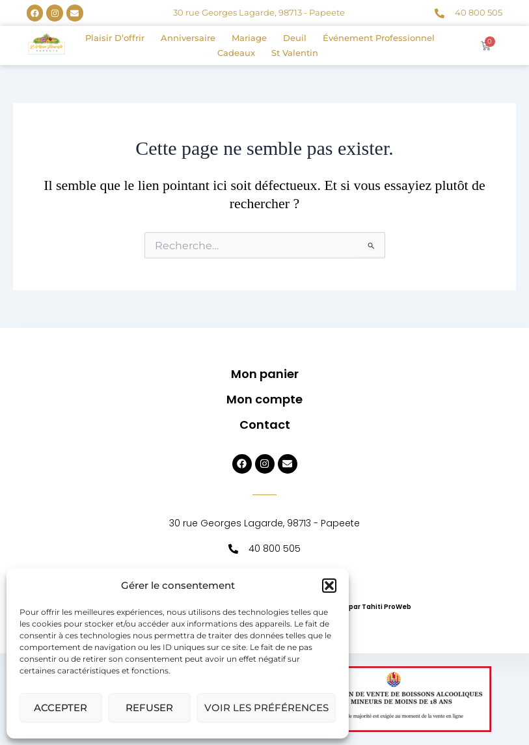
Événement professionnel (379, 38)
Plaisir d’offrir (114, 38)
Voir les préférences (266, 707)
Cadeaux (236, 52)
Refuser (149, 707)
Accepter (60, 707)
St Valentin (294, 52)
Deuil (294, 38)
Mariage (249, 38)
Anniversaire (188, 38)
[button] (329, 585)
